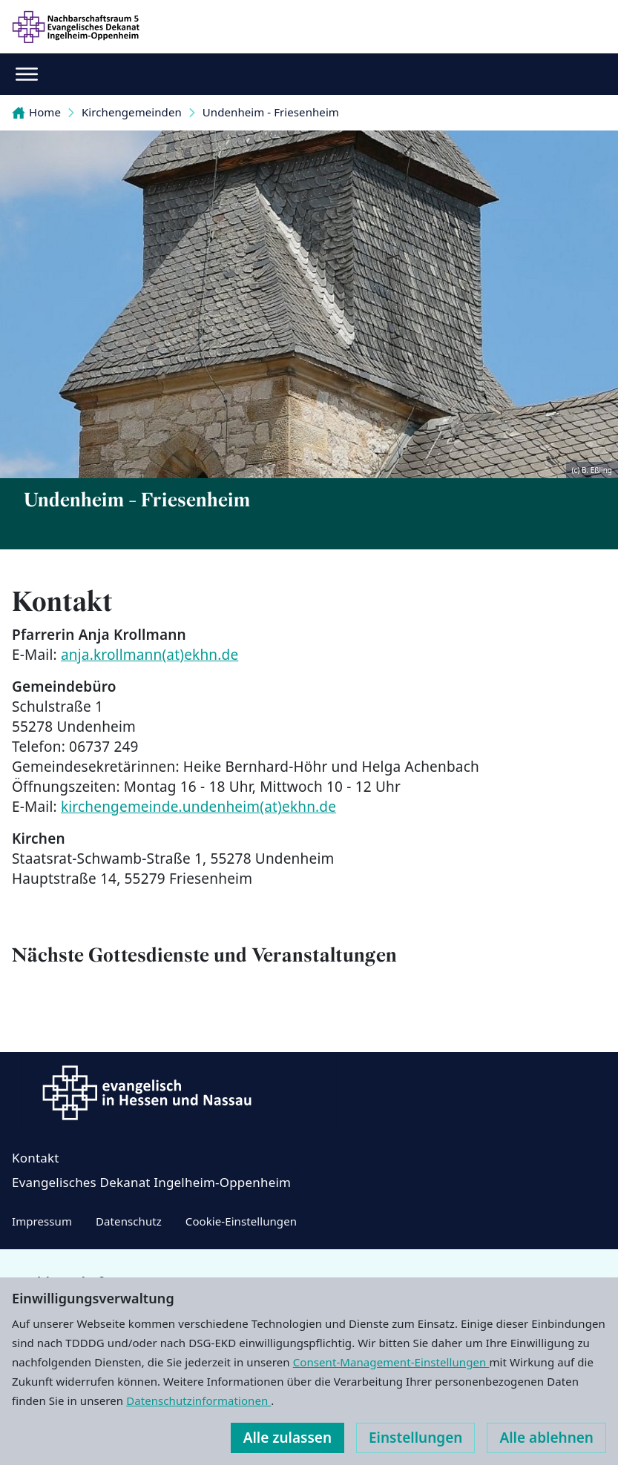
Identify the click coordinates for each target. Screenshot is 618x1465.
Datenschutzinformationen (198, 1400)
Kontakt (35, 1157)
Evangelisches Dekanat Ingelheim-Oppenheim (151, 1182)
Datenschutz (129, 1221)
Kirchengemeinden (132, 112)
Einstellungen (415, 1437)
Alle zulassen (287, 1437)
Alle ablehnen (546, 1437)
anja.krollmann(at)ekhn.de (149, 654)
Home (36, 112)
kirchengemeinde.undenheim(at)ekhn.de (198, 806)
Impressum (42, 1221)
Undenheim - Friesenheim (271, 112)
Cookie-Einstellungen (241, 1221)
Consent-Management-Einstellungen (391, 1362)
